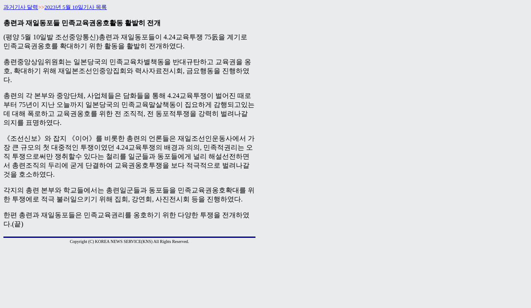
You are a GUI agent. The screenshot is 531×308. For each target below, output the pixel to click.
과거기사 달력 (20, 7)
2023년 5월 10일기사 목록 (75, 7)
